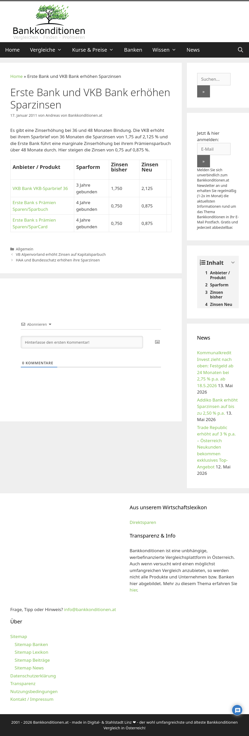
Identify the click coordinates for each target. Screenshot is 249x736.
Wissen (166, 50)
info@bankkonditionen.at (90, 609)
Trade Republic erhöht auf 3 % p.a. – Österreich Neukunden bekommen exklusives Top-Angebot (216, 447)
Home (12, 49)
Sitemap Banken (31, 644)
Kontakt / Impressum (31, 699)
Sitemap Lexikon (31, 652)
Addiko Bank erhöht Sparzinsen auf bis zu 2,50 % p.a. (217, 406)
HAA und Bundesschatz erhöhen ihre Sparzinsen (58, 260)
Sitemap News (29, 668)
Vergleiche (48, 50)
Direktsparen (143, 522)
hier (133, 590)
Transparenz (22, 683)
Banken (133, 49)
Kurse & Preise (95, 50)
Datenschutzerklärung (33, 676)
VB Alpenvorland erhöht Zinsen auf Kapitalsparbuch (61, 254)
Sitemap (18, 636)
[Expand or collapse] (233, 262)
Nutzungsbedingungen (34, 691)
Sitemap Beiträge (32, 660)
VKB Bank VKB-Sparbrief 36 (40, 188)
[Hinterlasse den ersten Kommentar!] (82, 342)
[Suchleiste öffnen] (240, 50)
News (193, 49)
